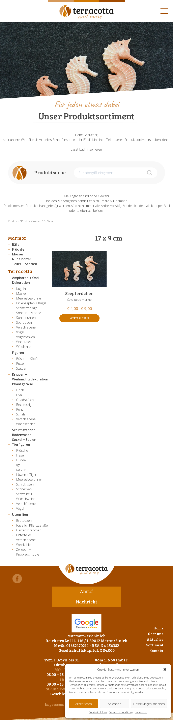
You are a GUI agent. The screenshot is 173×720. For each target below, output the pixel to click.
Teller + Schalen (24, 264)
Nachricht (86, 602)
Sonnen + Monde (28, 313)
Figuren (18, 352)
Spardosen (24, 322)
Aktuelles (155, 639)
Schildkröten (25, 484)
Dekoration (21, 282)
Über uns (155, 633)
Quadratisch (25, 400)
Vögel (20, 332)
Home (158, 628)
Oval (19, 395)
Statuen (21, 368)
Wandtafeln (24, 342)
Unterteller (23, 535)
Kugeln (21, 288)
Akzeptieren (83, 704)
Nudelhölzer (21, 259)
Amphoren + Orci (25, 278)
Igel (18, 465)
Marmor (17, 238)
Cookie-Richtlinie (98, 712)
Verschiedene (26, 327)
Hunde (21, 460)
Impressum (141, 712)
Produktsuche (50, 172)
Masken (22, 293)
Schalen (21, 414)
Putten (21, 363)
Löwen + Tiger (26, 474)
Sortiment (154, 645)
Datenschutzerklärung (121, 712)
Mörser (17, 254)
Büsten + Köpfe (27, 358)
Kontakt (156, 650)
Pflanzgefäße (22, 384)
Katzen (21, 470)
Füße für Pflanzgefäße (32, 525)
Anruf (86, 591)
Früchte (18, 249)
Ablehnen (114, 704)
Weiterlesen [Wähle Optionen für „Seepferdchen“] (79, 318)
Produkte (13, 221)
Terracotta (20, 271)
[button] (165, 669)
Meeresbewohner (29, 298)
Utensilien (20, 514)
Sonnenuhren (26, 317)
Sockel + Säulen (24, 439)
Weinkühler (24, 544)
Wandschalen (25, 424)
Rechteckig (23, 404)
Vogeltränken (25, 337)
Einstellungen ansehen (149, 704)
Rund (20, 409)
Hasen (21, 455)
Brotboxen (24, 520)
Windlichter (24, 346)
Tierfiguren (21, 444)
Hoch (20, 390)
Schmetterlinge (26, 308)
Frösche (22, 450)
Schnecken (24, 489)
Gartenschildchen (28, 530)
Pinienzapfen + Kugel (31, 303)
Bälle (16, 244)
